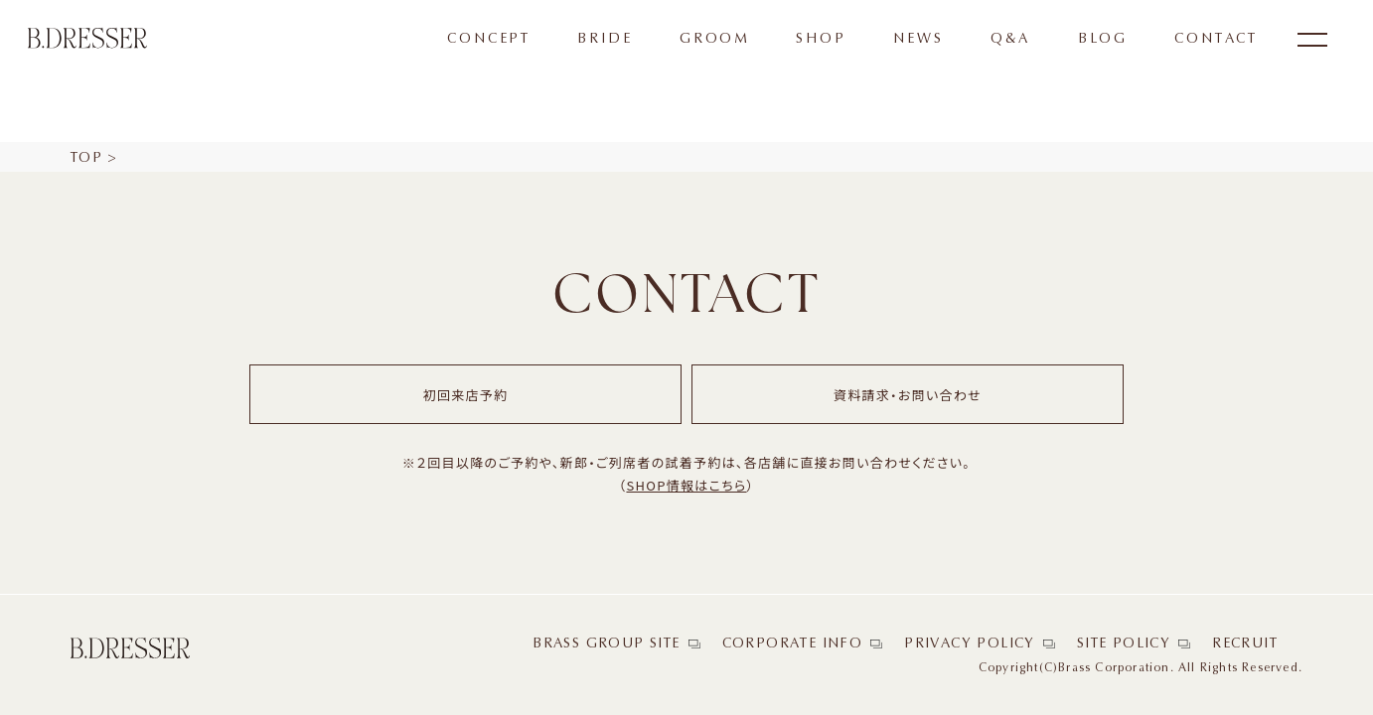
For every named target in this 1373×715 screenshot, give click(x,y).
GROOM (714, 39)
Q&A (1010, 39)
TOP (86, 157)
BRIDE (604, 39)
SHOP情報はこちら (686, 485)
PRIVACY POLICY (969, 643)
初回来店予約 (466, 394)
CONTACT (1216, 39)
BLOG (1103, 39)
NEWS (918, 39)
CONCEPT (489, 39)
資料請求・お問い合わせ (908, 394)
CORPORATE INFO (792, 643)
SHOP (820, 39)
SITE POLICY (1123, 643)
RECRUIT (1245, 643)
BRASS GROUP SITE (606, 643)
